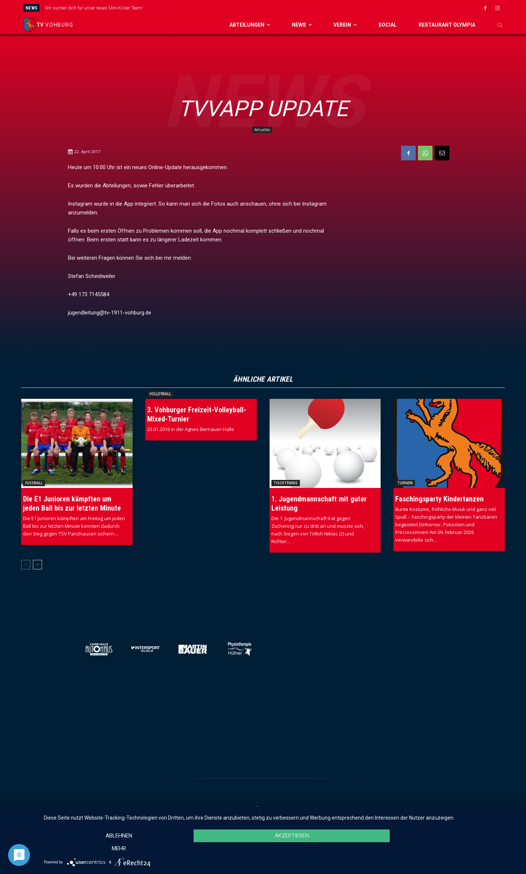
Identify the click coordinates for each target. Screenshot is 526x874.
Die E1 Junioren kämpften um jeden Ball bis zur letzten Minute (72, 503)
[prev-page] (25, 564)
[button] (499, 25)
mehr (448, 849)
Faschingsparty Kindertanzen (439, 499)
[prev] (288, 7)
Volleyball (160, 393)
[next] (299, 7)
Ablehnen (115, 849)
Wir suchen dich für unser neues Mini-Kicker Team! (93, 8)
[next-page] (37, 564)
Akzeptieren (281, 849)
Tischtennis (286, 482)
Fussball (34, 482)
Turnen (405, 482)
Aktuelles (262, 130)
